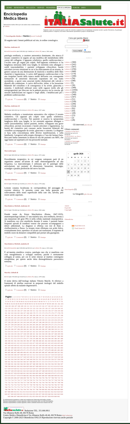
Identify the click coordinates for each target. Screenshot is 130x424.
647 (40, 371)
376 (24, 338)
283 (31, 327)
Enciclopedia (69, 189)
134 (40, 308)
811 (18, 392)
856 (43, 396)
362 (40, 336)
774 (21, 387)
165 (18, 313)
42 (39, 299)
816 (33, 392)
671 (55, 373)
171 (37, 313)
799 (40, 389)
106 (12, 306)
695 (12, 378)
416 (30, 343)
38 (30, 299)
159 (58, 311)
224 (24, 320)
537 (52, 357)
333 (9, 334)
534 (43, 357)
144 (12, 311)
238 (9, 322)
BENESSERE (19, 8)
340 (31, 334)
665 (37, 373)
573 (46, 362)
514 (40, 355)
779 (37, 387)
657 (12, 373)
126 (15, 308)
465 (6, 350)
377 (27, 338)
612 (49, 366)
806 (61, 389)
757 (27, 385)
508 (21, 355)
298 (18, 329)
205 (24, 318)
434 (27, 345)
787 (61, 387)
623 (24, 369)
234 (55, 320)
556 (52, 359)
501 (58, 352)
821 (49, 392)
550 (34, 359)
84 (16, 304)
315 (12, 332)
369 (61, 336)
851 (27, 396)
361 (37, 336)
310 (55, 329)
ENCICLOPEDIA (64, 8)
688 (49, 376)
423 (52, 343)
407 (61, 341)
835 (34, 394)
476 (40, 350)
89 (28, 304)
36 (26, 299)
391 (12, 341)
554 (46, 359)
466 (9, 350)
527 (21, 357)
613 (52, 366)
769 (6, 387)
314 (9, 332)
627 (37, 369)
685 (40, 376)
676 (12, 376)
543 (12, 359)
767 (58, 385)
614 (55, 366)
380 (37, 338)
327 (49, 332)
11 (28, 297)
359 (31, 336)
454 (31, 348)
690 (55, 376)
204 (21, 318)
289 (49, 327)
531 (34, 357)
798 (37, 389)
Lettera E (68, 71)
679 (21, 376)
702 (34, 378)
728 (55, 380)
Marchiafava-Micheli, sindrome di (17, 206)
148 (24, 311)
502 (61, 352)
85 (19, 304)
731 (6, 382)
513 (37, 355)
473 (31, 350)
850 (24, 396)
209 (37, 318)
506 (15, 355)
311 (58, 329)
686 (43, 376)
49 (55, 299)
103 (62, 304)
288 (46, 327)
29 (10, 299)
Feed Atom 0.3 (78, 228)
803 (52, 389)
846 (12, 396)
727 (52, 380)
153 (40, 311)
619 (12, 369)
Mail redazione (67, 415)
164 (15, 313)
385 (52, 338)
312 (61, 329)
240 (15, 322)
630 (46, 369)
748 (58, 382)
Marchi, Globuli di (11, 272)
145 (15, 311)
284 (34, 327)
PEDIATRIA (50, 8)
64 (30, 301)
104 (6, 306)
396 (27, 341)
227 (34, 320)
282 (27, 327)
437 (37, 345)
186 (24, 315)
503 (6, 355)
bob (7, 110)
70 (44, 301)
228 (37, 320)
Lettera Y (68, 118)
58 (17, 301)
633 (55, 369)
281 (24, 327)
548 (27, 359)
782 (46, 387)
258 (12, 325)
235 (58, 320)
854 (37, 396)
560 (6, 362)
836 (37, 394)
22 (52, 297)
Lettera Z (68, 120)
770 (9, 387)
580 (9, 364)
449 (15, 348)
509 (24, 355)
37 (28, 299)
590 (40, 364)
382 (43, 338)
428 (9, 345)
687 (46, 376)
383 (46, 338)
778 (34, 387)
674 (6, 376)
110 (25, 306)
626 (34, 369)
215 (55, 318)
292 (58, 327)
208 (34, 318)
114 (37, 306)
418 (37, 343)
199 (6, 318)
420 (43, 343)
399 (37, 341)
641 (21, 371)
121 (58, 306)
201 (12, 318)
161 (6, 313)
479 (49, 350)
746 (52, 382)
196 (55, 315)
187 (27, 315)
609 (40, 366)
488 (18, 352)
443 (55, 345)
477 (43, 350)
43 (41, 299)
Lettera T (68, 106)
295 (9, 329)
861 (58, 396)
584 (21, 364)
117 (46, 306)
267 (40, 325)
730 (61, 380)
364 (46, 336)
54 (8, 301)
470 (21, 350)
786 (58, 387)
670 (52, 373)
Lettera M (37, 51)
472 (27, 350)
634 (58, 369)
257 (9, 325)
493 (34, 352)
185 (21, 315)
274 (61, 325)
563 (15, 362)
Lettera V (68, 111)
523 (9, 357)
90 (30, 304)
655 (6, 373)
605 (27, 366)
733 (12, 382)
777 (31, 387)
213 (49, 318)
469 (18, 350)
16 (39, 297)
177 (55, 313)
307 (46, 329)
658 (15, 373)
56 (12, 301)
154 (43, 311)
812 (21, 392)
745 (49, 382)
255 (61, 322)
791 (15, 389)
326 (46, 332)
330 (58, 332)
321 (31, 332)
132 (34, 308)
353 (12, 336)
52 (62, 299)
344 (43, 334)
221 (15, 320)
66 (35, 301)
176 (52, 313)
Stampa (42, 99)
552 (40, 359)
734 (15, 382)
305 (40, 329)
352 (9, 336)
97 (45, 304)
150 (31, 311)
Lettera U (68, 108)
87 (23, 304)
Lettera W (68, 113)
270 (49, 325)
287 (43, 327)
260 (18, 325)
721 (34, 380)
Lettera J (68, 83)
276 (9, 327)
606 (31, 366)
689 (52, 376)
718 (24, 380)
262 (24, 325)
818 (40, 392)
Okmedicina (69, 219)
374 (18, 338)
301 (27, 329)
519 (55, 355)
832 (24, 394)
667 (43, 373)
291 (55, 327)
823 (55, 392)
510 (27, 355)
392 (15, 341)
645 (34, 371)
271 (52, 325)
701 (31, 378)
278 (15, 327)
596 (58, 364)
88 (25, 304)
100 (52, 304)
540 (61, 357)
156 (49, 311)
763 (46, 385)
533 (40, 357)
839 (46, 394)
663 (31, 373)
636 (6, 371)
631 (49, 369)
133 (37, 308)
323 (37, 332)
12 (30, 297)
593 (49, 364)
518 (52, 355)
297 (15, 329)
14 (34, 297)
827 (9, 394)
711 (61, 378)
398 (34, 341)
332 (6, 334)
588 (34, 364)
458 (43, 348)
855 (40, 396)
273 (58, 325)
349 (58, 334)
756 (24, 385)
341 (34, 334)
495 (40, 352)
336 (18, 334)
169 (31, 313)
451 (21, 348)
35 (24, 299)
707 (49, 378)
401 (43, 341)
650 (49, 371)
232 (49, 320)
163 (12, 313)
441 (49, 345)
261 (21, 325)
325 (43, 332)
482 (58, 350)
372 (12, 338)
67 (37, 301)
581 (12, 364)
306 (43, 329)
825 (61, 392)
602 (18, 366)
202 (15, 318)
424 (55, 343)
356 (21, 336)
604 (24, 366)
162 (9, 313)
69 (41, 301)
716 (18, 380)
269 (46, 325)
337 (21, 334)
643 (27, 371)
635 (61, 369)
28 (8, 299)
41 (37, 299)
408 (6, 343)
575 (52, 362)
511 (31, 355)
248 (40, 322)
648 (43, 371)
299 (21, 329)
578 (61, 362)
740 (34, 382)
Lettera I (68, 81)
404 (52, 341)
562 (12, 362)
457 (40, 348)
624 (27, 369)
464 (61, 348)
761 (40, 385)
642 (24, 371)
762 (43, 385)
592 (46, 364)
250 (46, 322)
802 (49, 389)
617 (6, 369)
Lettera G (68, 76)
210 (40, 318)
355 (18, 336)
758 (31, 385)
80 (7, 304)
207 (31, 318)
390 (9, 341)
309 (52, 329)
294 (6, 329)
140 (58, 308)
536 (49, 357)
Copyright (68, 210)
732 (9, 382)
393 (18, 341)
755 (21, 385)
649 (46, 371)
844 (61, 394)
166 (21, 313)
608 (37, 366)
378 (31, 338)
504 (9, 355)
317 (18, 332)
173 (43, 313)
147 (21, 311)
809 (12, 392)
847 (15, 396)
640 (18, 371)
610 (43, 366)
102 (59, 304)
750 (6, 385)
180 (6, 315)
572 (43, 362)
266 (37, 325)
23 (55, 297)
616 (61, 366)
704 (40, 378)
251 (49, 322)
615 (58, 366)
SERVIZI (40, 8)
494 (37, 352)
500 (55, 352)
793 (21, 389)
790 (12, 389)
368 (58, 336)
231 (46, 320)
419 (40, 343)
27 (6, 299)
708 (52, 378)
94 (39, 304)
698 (21, 378)
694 (9, 378)
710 (58, 378)
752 (12, 385)
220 (12, 320)
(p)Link (8, 99)
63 (28, 301)
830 (18, 394)
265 (34, 325)
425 (58, 343)
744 (46, 382)
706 (46, 378)
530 (31, 357)
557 (55, 359)
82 (12, 304)
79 (5, 304)
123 (6, 308)
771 (12, 387)
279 (18, 327)
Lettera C (68, 67)
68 (39, 301)
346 (49, 334)
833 (27, 394)
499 (52, 352)
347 (52, 334)
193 (46, 315)
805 (58, 389)
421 (46, 343)
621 (18, 369)
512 (33, 355)
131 (31, 308)
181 (9, 315)
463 (58, 348)
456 (37, 348)
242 (21, 322)
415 (27, 343)
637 (9, 371)
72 (48, 301)
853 (34, 396)
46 (48, 299)
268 (43, 325)
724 (43, 380)
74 (53, 301)
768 (61, 385)
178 (58, 313)
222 (18, 320)
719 (27, 380)
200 (9, 318)
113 (34, 306)
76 (57, 301)
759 (34, 385)
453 (27, 348)
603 (21, 366)
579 (6, 364)
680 (24, 376)
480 (52, 350)
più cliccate (88, 194)
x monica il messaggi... (72, 141)
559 (61, 359)
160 (61, 311)
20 (48, 297)
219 (9, 320)
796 (31, 389)
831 (21, 394)
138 (52, 308)
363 (43, 336)
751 (9, 385)
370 (6, 338)
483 (61, 350)
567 (27, 362)
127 (18, 308)
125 (12, 308)
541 (6, 359)
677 (15, 376)
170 (34, 313)
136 (46, 308)
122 (61, 306)
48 (53, 299)
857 (46, 396)
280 (21, 327)
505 (12, 355)
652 (55, 371)
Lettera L (68, 88)
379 (34, 338)
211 (43, 318)
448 (12, 348)
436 (34, 345)
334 (12, 334)
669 (49, 373)
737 (24, 382)
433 (24, 345)
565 (21, 362)
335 (15, 334)
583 (18, 364)
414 (24, 343)
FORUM (76, 8)
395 (24, 341)
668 (46, 373)
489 (21, 352)
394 (21, 341)
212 (46, 318)
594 (52, 364)
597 (61, 364)
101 (55, 304)
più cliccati (88, 125)
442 (52, 345)
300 (24, 329)
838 (43, 394)
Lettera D (68, 69)
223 (21, 320)
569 (34, 362)
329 (55, 332)
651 (52, 371)
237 (6, 322)
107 (15, 306)
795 (27, 389)
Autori (67, 206)
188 (31, 315)
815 (30, 392)
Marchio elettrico (10, 179)
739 (31, 382)
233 (52, 320)
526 (18, 357)
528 (24, 357)
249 (43, 322)
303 (34, 329)
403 (49, 341)
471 (24, 350)
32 (17, 299)
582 (15, 364)
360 (34, 336)
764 (49, 385)
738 (27, 382)
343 (40, 334)
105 (9, 306)
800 (43, 389)
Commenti (18, 99)
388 (61, 338)
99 (50, 304)
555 (49, 359)
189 (34, 315)
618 (9, 369)
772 (15, 387)
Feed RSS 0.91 (78, 226)
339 (27, 334)
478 (46, 350)
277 (12, 327)
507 (18, 355)
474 (34, 350)
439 (43, 345)
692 (61, 376)
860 (55, 396)
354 (15, 336)
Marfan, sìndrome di (12, 47)
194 (49, 315)
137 (49, 308)
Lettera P (68, 97)
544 (15, 359)
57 (15, 301)
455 (34, 348)
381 (40, 338)
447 (9, 348)
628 (40, 369)
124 (9, 308)
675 (9, 376)
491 (27, 352)
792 (18, 389)
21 (50, 297)
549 (31, 359)
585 (24, 364)
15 (37, 297)
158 (55, 311)
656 (9, 373)
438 (40, 345)
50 (57, 299)
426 (61, 343)
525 (15, 357)
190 (37, 315)
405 (55, 341)
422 (49, 343)
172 (40, 313)
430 (15, 345)
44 (44, 299)
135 (43, 308)
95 (41, 304)
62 (26, 301)
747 (55, 382)
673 (61, 373)
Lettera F (68, 74)
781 (43, 387)
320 (27, 332)
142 (6, 311)
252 (52, 322)
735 (18, 382)
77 (59, 301)
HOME (9, 8)
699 (24, 378)
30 (12, 299)
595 (55, 364)
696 (15, 378)
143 (9, 311)
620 (15, 369)
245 (31, 322)
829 (15, 394)
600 (12, 366)
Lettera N (68, 92)
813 (24, 392)
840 (49, 394)
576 (55, 362)
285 (37, 327)
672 (58, 373)
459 (46, 348)
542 (9, 359)
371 (9, 338)
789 (9, 389)
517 (49, 355)
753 (15, 385)
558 (58, 359)
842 (55, 394)
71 (46, 301)
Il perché (68, 208)
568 (31, 362)
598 (6, 366)
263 (27, 325)
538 (55, 357)
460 (49, 348)
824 (58, 392)
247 (37, 322)
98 (48, 304)
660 (21, 373)
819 (43, 392)
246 (34, 322)
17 (41, 297)
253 (55, 322)
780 (40, 387)
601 (15, 366)
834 (31, 394)
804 (55, 389)
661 (24, 373)
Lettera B (68, 64)
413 (21, 343)
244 (27, 322)
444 (58, 345)
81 (10, 304)
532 (37, 357)
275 (6, 327)
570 (37, 362)
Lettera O (68, 95)
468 (15, 350)
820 (46, 392)
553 (43, 359)
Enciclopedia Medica (13, 36)
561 (9, 362)
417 (33, 343)
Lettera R (68, 102)
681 (27, 376)
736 (21, 382)
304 (37, 329)
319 (24, 332)
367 (55, 336)
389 (6, 341)
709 (55, 378)
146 (18, 311)
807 (6, 392)
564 (18, 362)
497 (46, 352)
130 (27, 308)
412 (18, 343)
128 (21, 308)
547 (24, 359)
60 (21, 301)
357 (24, 336)
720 (31, 380)
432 (21, 345)
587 (31, 364)
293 (61, 327)
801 (46, 389)
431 (18, 345)
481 (55, 350)
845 (9, 396)
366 (52, 336)
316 (15, 332)
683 (34, 376)
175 (49, 313)
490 (24, 352)
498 (49, 352)
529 (27, 357)
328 (52, 332)
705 (43, 378)
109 (22, 306)
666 (40, 373)
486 (12, 352)
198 (61, 315)
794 (24, 389)
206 (27, 318)
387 (58, 338)
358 (27, 336)
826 (6, 394)
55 (10, 301)
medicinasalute (11, 51)
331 (61, 332)
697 (18, 378)
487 (15, 352)
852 (31, 396)
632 (52, 369)
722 (37, 380)
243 (24, 322)
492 (31, 352)
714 (12, 380)
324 (40, 332)
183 (15, 315)
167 (24, 313)
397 (31, 341)
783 (49, 387)
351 (6, 336)
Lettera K (68, 85)
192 (43, 315)
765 (52, 385)
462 (55, 348)
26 (61, 297)
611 (46, 366)
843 (58, 394)
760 (37, 385)
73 (50, 301)
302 (31, 329)
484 (6, 352)
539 (58, 357)
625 (31, 369)
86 (21, 304)
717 (21, 380)
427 (6, 345)
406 (58, 341)
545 (18, 359)
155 (46, 311)
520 (58, 355)
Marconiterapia (10, 151)
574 (49, 362)
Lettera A (68, 62)
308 (49, 329)
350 (61, 334)
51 (59, 299)
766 (55, 385)
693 (6, 378)
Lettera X (68, 115)
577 (58, 362)
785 (55, 387)
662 (27, 373)
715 (15, 380)
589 (37, 364)
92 (34, 304)
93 (36, 304)
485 (9, 352)
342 (37, 334)
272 (55, 325)
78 (62, 301)
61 (24, 301)
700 (27, 378)
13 (32, 297)
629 (43, 369)
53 (6, 301)
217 (61, 318)
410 (12, 343)
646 (37, 371)
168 (27, 313)
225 (27, 320)
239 (12, 322)
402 (46, 341)
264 (31, 325)
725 (46, 380)
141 (61, 308)
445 (61, 345)
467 (12, 350)
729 (58, 380)
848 (18, 396)
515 (43, 355)
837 (40, 394)
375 (21, 338)
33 (19, 299)
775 (24, 387)
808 (9, 392)
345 (46, 334)
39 (33, 299)
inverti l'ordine (36, 36)
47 (50, 299)
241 (18, 322)
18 (43, 297)
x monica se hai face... (72, 131)
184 (18, 315)
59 (19, 301)
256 (6, 325)
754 (18, 385)
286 (40, 327)
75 (55, 301)
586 (27, 364)
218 (6, 320)
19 (46, 297)
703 (37, 378)
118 (49, 306)
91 (32, 304)
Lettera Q (68, 99)
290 (52, 327)
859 (52, 396)
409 (9, 343)
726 (49, 380)
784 (52, 387)
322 (34, 332)
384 (49, 338)
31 (15, 299)
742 (40, 382)
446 (6, 348)
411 (15, 343)
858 (49, 396)
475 (37, 350)
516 (46, 355)
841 (52, 394)
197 (58, 315)
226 (31, 320)
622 (21, 369)
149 (27, 311)
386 (55, 338)
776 (27, 387)
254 (58, 322)
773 (18, 387)
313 (6, 332)
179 (61, 313)
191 (40, 315)
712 (6, 380)
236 (61, 320)
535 (46, 357)
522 (6, 357)
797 (34, 389)
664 (34, 373)
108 (18, 306)
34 (21, 299)
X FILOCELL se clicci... (73, 136)
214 (52, 318)
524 (12, 357)
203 (18, 318)
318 (21, 332)
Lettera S (68, 104)
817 (37, 392)
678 (18, 376)
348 (55, 334)
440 (46, 345)
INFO (83, 8)
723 (40, 380)
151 (34, 311)
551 (37, 359)
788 (6, 389)
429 (12, 345)
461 (52, 348)
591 (43, 364)
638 (12, 371)
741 (37, 382)
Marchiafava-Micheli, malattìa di (16, 244)
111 (28, 306)
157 (52, 311)
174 (46, 313)
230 (43, 320)
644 (31, 371)
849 (21, 396)
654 (61, 371)
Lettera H (68, 78)
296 (12, 329)
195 (52, 315)
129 (24, 308)
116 (43, 306)
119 (52, 306)
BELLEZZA (30, 8)
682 (31, 376)
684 (37, 376)
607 (34, 366)
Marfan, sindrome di (12, 106)
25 (59, 297)
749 (61, 382)
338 (24, 334)
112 (31, 306)
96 (43, 304)
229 (40, 320)
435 (31, 345)
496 (43, 352)
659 (18, 373)
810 (15, 392)
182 (12, 315)
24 (57, 297)
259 (15, 325)
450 (18, 348)
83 (14, 304)
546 (21, 359)
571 (40, 362)
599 (9, 366)
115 (40, 306)
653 (58, 371)
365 (49, 336)
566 (24, 362)
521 (61, 355)
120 (55, 306)
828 (12, 394)
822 (52, 392)
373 (15, 338)
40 (35, 299)
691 (58, 376)
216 (58, 318)
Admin (7, 26)
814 (27, 392)
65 (33, 301)
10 (26, 297)
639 (15, 371)
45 (46, 299)
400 (40, 341)
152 (37, 311)
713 (9, 380)
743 (43, 382)
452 (24, 348)
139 (55, 308)
